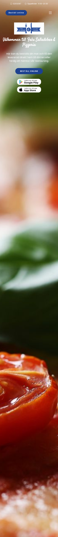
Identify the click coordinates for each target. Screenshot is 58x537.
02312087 (17, 3)
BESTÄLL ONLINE (29, 71)
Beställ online (16, 12)
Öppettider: (37, 3)
